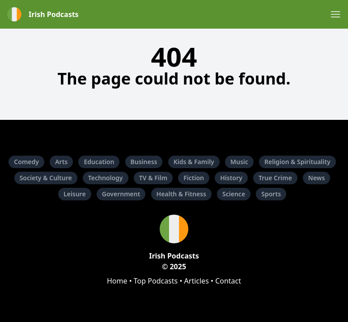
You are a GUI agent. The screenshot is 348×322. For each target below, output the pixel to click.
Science (233, 194)
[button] (335, 14)
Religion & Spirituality (297, 161)
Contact (228, 281)
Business (144, 161)
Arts (61, 161)
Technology (105, 178)
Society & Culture (46, 178)
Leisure (75, 194)
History (231, 178)
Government (121, 194)
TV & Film (153, 178)
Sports (271, 194)
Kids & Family (194, 161)
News (316, 178)
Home (117, 281)
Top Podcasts (156, 281)
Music (239, 161)
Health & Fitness (181, 194)
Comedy (26, 161)
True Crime (275, 178)
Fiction (193, 178)
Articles (196, 281)
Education (99, 161)
